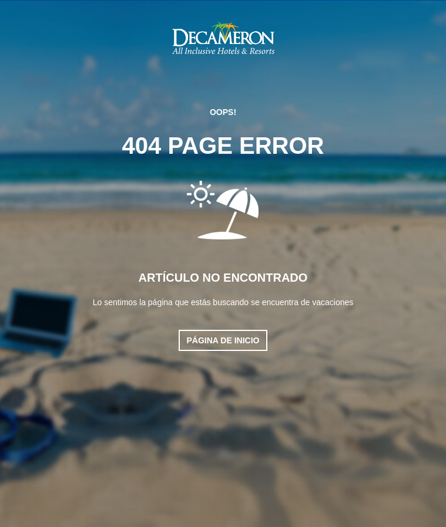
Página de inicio (223, 340)
